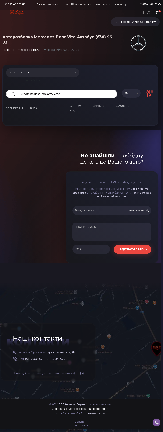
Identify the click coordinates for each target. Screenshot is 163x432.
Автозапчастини (47, 4)
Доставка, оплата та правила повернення (80, 408)
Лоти (64, 4)
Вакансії (80, 421)
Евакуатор (120, 4)
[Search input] (61, 94)
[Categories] (42, 72)
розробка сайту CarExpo (80, 413)
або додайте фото (138, 210)
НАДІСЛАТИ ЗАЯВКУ (132, 249)
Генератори (102, 4)
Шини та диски (81, 4)
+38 (13, 4)
